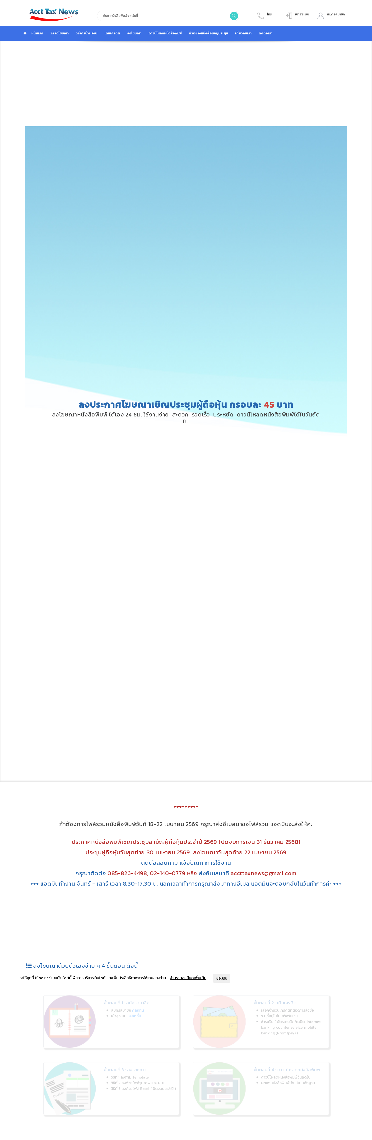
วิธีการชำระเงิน (86, 33)
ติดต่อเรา (265, 33)
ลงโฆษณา (134, 33)
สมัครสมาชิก (336, 14)
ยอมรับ (221, 978)
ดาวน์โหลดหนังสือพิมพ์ (165, 33)
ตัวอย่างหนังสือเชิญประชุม (208, 33)
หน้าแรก (37, 33)
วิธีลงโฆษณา (59, 33)
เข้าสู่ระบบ (302, 14)
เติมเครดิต (112, 33)
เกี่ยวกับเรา (243, 33)
